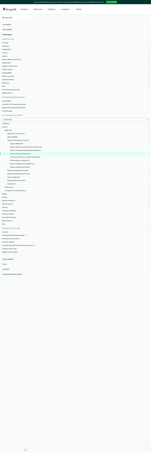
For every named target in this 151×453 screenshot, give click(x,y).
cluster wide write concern (58, 92)
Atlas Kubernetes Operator (11, 89)
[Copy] (117, 234)
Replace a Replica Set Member (17, 183)
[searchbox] (70, 17)
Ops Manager (6, 101)
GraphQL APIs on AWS (9, 272)
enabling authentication (85, 173)
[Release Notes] (15, 93)
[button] (107, 9)
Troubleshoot (11, 205)
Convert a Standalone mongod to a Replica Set (18, 166)
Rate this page (131, 29)
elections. (83, 52)
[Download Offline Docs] (25, 449)
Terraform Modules (8, 263)
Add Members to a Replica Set (18, 172)
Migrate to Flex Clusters (10, 275)
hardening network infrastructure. (57, 398)
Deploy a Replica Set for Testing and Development (18, 150)
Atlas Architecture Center (12, 297)
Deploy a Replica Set (16, 146)
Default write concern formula (51, 113)
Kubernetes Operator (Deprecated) (13, 107)
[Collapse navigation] (30, 449)
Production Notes (8, 235)
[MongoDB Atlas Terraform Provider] (15, 256)
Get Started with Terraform (11, 259)
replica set (80, 49)
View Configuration (13, 198)
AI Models (6, 292)
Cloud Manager (7, 111)
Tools (5, 287)
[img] (128, 33)
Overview (5, 43)
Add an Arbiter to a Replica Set (19, 161)
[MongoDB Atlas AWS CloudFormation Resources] (15, 267)
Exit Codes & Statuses (9, 238)
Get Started (140, 9)
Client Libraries (8, 282)
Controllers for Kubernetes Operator (14, 104)
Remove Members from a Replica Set (18, 177)
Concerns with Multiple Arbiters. (98, 79)
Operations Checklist (9, 231)
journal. (41, 155)
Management (7, 34)
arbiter (114, 42)
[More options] (117, 31)
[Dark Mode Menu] (146, 17)
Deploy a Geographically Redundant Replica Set (18, 155)
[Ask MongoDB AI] (137, 17)
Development (7, 29)
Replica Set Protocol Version (16, 201)
